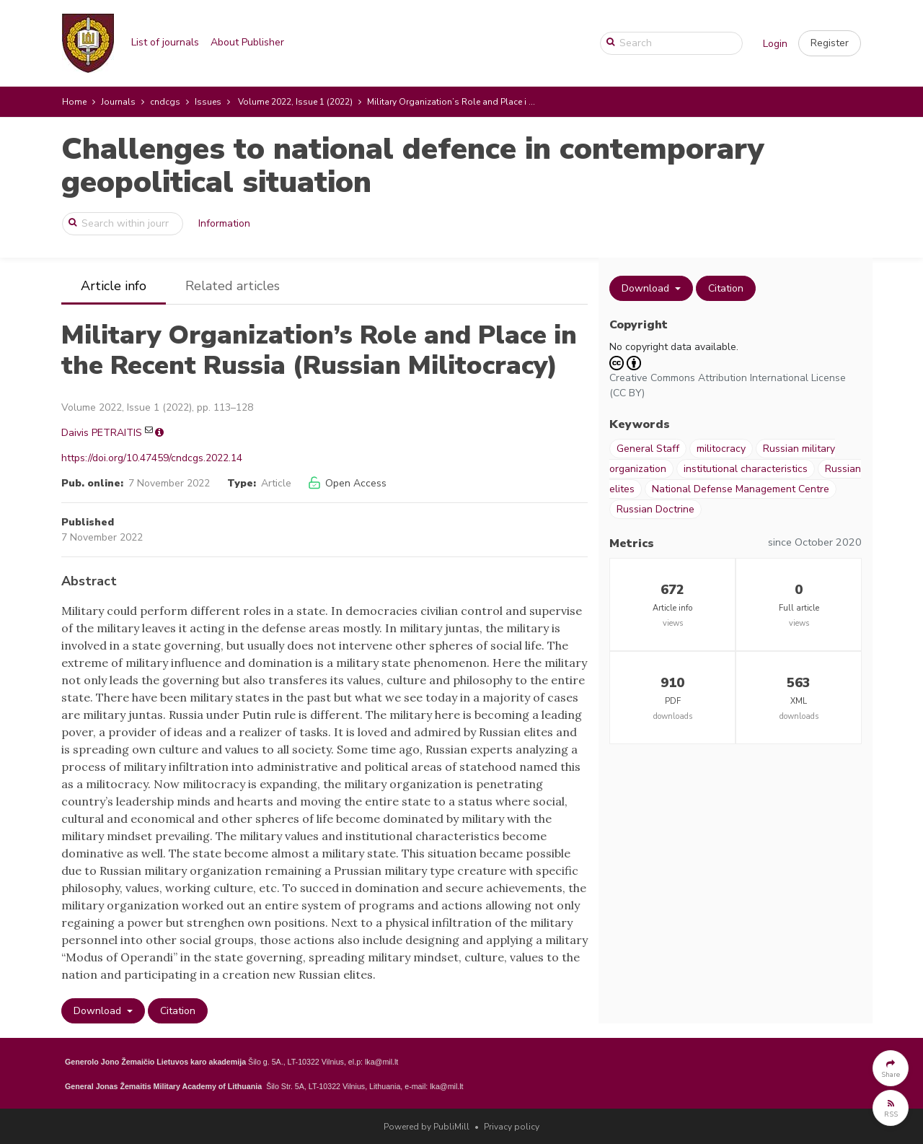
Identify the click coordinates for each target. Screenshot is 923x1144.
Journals (118, 102)
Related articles (232, 285)
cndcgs (165, 102)
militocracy (721, 448)
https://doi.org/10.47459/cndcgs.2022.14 (151, 458)
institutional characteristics (746, 469)
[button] (829, 43)
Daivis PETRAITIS (101, 433)
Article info (113, 285)
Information (224, 223)
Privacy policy (511, 1126)
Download (99, 1011)
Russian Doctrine (655, 509)
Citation (177, 1011)
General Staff (648, 448)
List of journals (165, 42)
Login (775, 44)
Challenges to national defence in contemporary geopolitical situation (412, 165)
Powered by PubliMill (426, 1126)
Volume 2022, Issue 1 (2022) (295, 102)
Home (74, 102)
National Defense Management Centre (740, 489)
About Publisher (247, 42)
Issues (208, 102)
